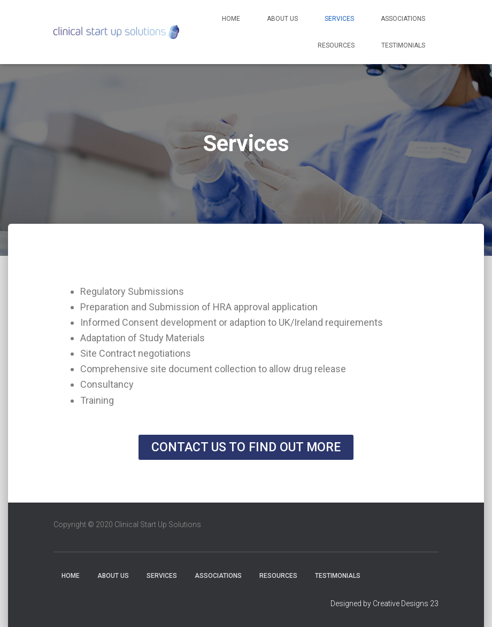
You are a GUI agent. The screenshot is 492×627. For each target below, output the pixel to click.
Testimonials (403, 45)
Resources (336, 45)
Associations (403, 18)
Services (339, 18)
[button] (246, 447)
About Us (282, 18)
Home (231, 18)
